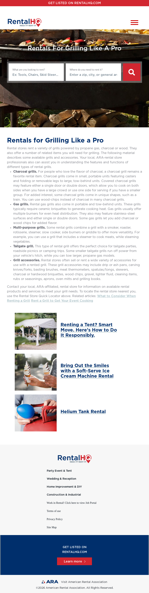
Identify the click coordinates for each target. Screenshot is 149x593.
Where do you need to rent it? (86, 69)
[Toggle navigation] (134, 23)
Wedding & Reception (61, 479)
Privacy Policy (55, 519)
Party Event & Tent (59, 471)
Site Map (52, 527)
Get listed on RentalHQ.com (74, 3)
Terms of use (54, 511)
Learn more (74, 561)
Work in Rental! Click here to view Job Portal (71, 502)
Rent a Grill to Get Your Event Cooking (62, 300)
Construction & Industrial (64, 494)
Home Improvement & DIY (64, 486)
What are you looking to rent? (28, 69)
